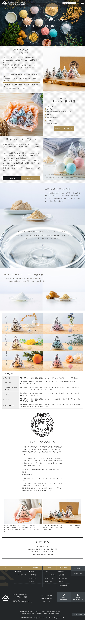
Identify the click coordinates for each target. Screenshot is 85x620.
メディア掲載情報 (21, 575)
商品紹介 (35, 567)
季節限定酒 (33, 575)
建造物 (46, 571)
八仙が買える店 (78, 573)
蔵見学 (49, 567)
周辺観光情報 (48, 581)
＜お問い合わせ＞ (46, 601)
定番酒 (32, 571)
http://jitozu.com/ (27, 474)
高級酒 (32, 581)
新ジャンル (33, 578)
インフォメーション (21, 567)
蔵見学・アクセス (49, 578)
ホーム (7, 567)
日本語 (65, 3)
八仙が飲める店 (78, 568)
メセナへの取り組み (50, 575)
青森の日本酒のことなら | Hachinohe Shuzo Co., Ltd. (39, 618)
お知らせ (19, 571)
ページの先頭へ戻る (78, 614)
